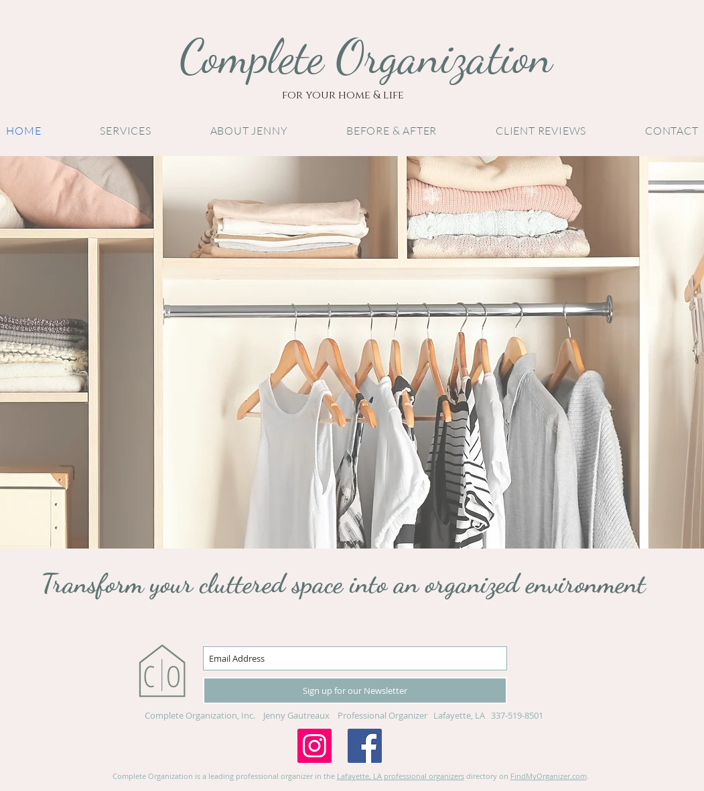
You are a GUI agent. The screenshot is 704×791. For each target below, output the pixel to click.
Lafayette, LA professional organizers (400, 776)
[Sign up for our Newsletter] (355, 690)
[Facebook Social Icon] (365, 746)
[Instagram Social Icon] (314, 746)
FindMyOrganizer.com (548, 776)
